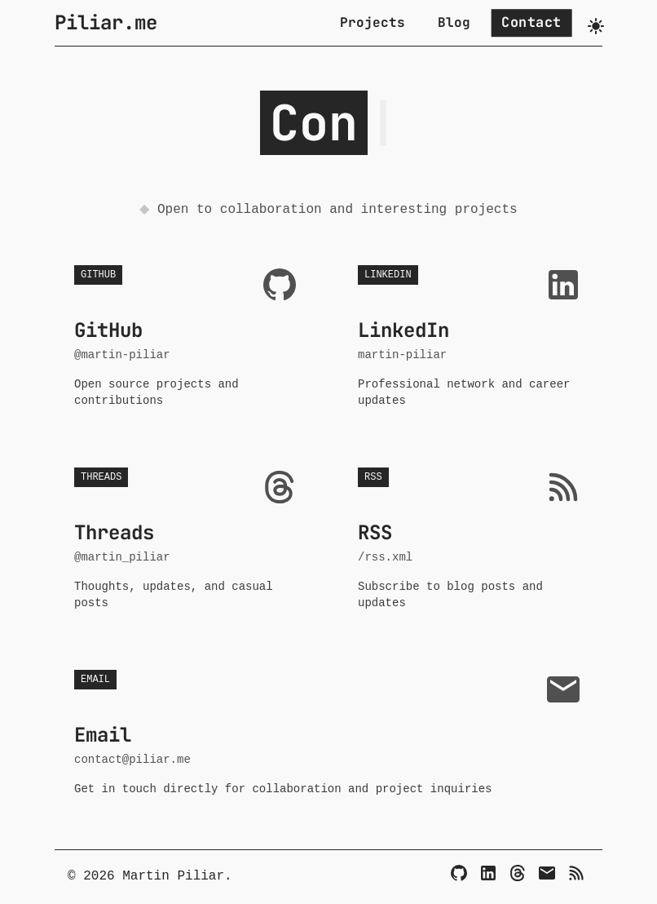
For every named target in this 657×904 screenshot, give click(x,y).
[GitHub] (459, 873)
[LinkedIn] (488, 873)
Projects (372, 22)
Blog (454, 22)
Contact (531, 22)
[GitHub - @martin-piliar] (187, 337)
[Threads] (518, 873)
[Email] (547, 873)
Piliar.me (106, 22)
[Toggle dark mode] (596, 26)
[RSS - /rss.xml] (470, 539)
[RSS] (576, 873)
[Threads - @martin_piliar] (187, 539)
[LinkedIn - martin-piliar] (470, 337)
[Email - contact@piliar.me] (328, 733)
